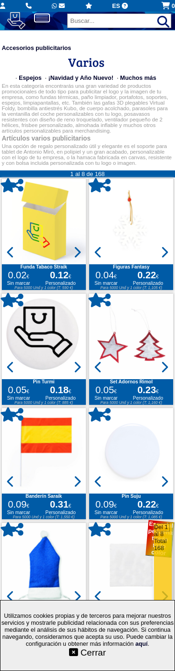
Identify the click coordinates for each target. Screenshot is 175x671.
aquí (141, 643)
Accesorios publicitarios (36, 47)
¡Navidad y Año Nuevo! (80, 77)
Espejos (30, 77)
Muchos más (138, 77)
